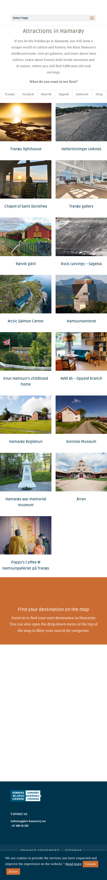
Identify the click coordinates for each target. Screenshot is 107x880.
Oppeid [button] (64, 94)
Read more (74, 864)
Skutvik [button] (46, 94)
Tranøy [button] (10, 94)
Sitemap (73, 850)
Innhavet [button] (82, 94)
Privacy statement (40, 850)
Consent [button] (90, 864)
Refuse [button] (13, 871)
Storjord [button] (28, 94)
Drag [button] (99, 94)
